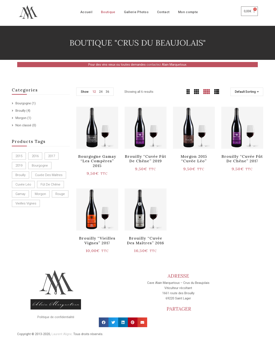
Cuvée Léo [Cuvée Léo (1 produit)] (23, 184)
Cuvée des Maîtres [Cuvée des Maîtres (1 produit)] (49, 175)
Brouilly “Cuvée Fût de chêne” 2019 (146, 159)
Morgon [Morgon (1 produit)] (40, 194)
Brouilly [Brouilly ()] (20, 175)
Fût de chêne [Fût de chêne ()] (50, 184)
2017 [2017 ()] (51, 156)
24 (100, 91)
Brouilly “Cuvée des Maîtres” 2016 (145, 240)
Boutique (108, 12)
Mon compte (188, 12)
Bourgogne (23, 103)
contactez (154, 65)
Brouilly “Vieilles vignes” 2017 (97, 240)
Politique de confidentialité (55, 317)
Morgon (20, 118)
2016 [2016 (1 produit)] (35, 156)
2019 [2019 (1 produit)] (18, 165)
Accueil (86, 12)
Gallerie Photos (136, 12)
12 (94, 91)
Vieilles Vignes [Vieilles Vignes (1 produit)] (25, 203)
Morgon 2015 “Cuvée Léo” (194, 159)
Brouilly (20, 111)
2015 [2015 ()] (18, 156)
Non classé (23, 125)
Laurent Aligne (62, 334)
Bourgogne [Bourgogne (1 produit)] (40, 165)
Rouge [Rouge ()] (60, 194)
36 (107, 91)
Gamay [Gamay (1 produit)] (20, 194)
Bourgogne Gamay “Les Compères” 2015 (97, 161)
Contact (163, 12)
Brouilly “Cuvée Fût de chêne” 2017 (242, 159)
